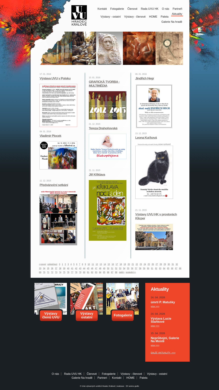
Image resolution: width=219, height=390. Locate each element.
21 (133, 264)
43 (80, 268)
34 (44, 268)
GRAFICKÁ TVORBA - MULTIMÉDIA (104, 83)
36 (52, 268)
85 (104, 272)
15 (109, 264)
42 (76, 268)
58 (140, 268)
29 (165, 264)
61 (152, 268)
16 (113, 264)
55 (128, 268)
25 (149, 264)
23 (141, 264)
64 (164, 268)
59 (144, 268)
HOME (153, 16)
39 (64, 268)
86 (108, 272)
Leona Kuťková (146, 137)
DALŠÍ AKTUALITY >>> (163, 352)
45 (88, 268)
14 (105, 264)
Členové (132, 8)
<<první (42, 264)
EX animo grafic (132, 386)
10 (89, 264)
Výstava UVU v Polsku (55, 78)
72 (52, 272)
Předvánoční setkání (54, 185)
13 (101, 264)
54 (124, 268)
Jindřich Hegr (144, 78)
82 (92, 272)
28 (161, 264)
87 (112, 272)
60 (148, 268)
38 (60, 268)
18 (121, 264)
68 (180, 268)
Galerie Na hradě (82, 377)
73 (56, 272)
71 (48, 272)
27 (157, 264)
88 (116, 272)
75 (64, 272)
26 (153, 264)
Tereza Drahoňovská (103, 128)
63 (160, 268)
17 (117, 264)
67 (176, 268)
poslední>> (131, 272)
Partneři (177, 8)
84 (100, 272)
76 (68, 272)
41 (72, 268)
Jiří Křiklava (97, 174)
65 (168, 268)
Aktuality (177, 13)
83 (96, 272)
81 (88, 272)
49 (104, 268)
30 (169, 264)
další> (122, 272)
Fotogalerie (117, 8)
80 (84, 272)
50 (108, 268)
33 (40, 268)
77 (72, 272)
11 (93, 264)
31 (173, 264)
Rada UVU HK (149, 8)
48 (100, 268)
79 (80, 272)
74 (60, 272)
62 (156, 268)
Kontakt (102, 8)
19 (125, 264)
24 (145, 264)
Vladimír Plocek (50, 136)
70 (44, 272)
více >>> (155, 306)
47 (96, 268)
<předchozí (52, 264)
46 (92, 268)
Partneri (102, 377)
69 (40, 272)
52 (116, 268)
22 (137, 264)
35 (48, 268)
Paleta (164, 16)
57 (136, 268)
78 (76, 272)
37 (56, 268)
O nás (165, 8)
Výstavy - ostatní (111, 16)
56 (132, 268)
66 (172, 268)
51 (112, 268)
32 (177, 264)
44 (84, 268)
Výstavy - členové (135, 16)
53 (120, 268)
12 (97, 264)
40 (68, 268)
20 (129, 264)
